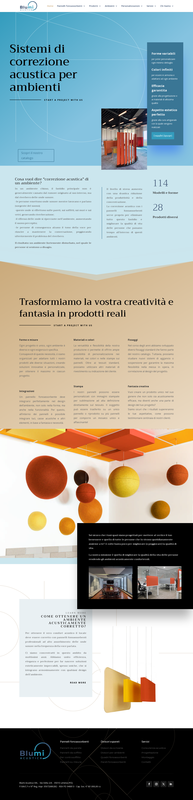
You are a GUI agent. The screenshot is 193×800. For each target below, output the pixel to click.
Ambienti (109, 6)
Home (50, 6)
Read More (78, 682)
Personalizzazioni (130, 6)
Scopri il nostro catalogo (32, 155)
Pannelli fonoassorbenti (69, 6)
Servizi (150, 6)
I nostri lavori (163, 135)
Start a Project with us (63, 99)
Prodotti (93, 6)
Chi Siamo (165, 6)
